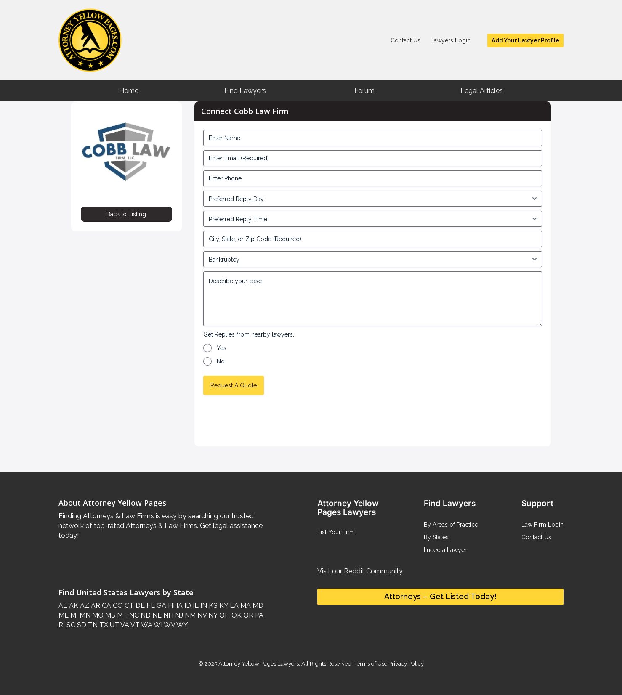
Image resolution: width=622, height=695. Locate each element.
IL (195, 606)
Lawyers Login (450, 40)
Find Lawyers (245, 91)
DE (139, 606)
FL (150, 606)
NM (189, 615)
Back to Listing (126, 214)
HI (170, 606)
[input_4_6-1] (372, 219)
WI (157, 625)
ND (145, 615)
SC (70, 625)
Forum (364, 91)
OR (247, 615)
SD (80, 625)
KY (223, 606)
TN (92, 625)
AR (94, 606)
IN (203, 606)
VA (124, 625)
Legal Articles (481, 91)
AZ (83, 606)
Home (128, 91)
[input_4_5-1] (372, 199)
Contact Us (405, 40)
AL (62, 606)
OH (224, 615)
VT (134, 625)
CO (117, 606)
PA (258, 615)
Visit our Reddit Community (360, 571)
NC (133, 615)
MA (245, 606)
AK (72, 606)
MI (73, 615)
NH (167, 615)
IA (179, 606)
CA (105, 606)
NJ (178, 615)
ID (187, 606)
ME (63, 615)
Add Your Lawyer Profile (525, 40)
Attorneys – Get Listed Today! (440, 596)
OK (236, 615)
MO (97, 615)
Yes (221, 348)
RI (61, 625)
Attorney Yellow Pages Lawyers (258, 663)
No (221, 361)
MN (84, 615)
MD (257, 606)
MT (121, 615)
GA (160, 606)
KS (212, 606)
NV (201, 615)
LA (233, 606)
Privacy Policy (405, 663)
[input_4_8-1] (372, 259)
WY (181, 625)
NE (156, 615)
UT (113, 625)
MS (109, 615)
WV (168, 625)
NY (212, 615)
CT (128, 606)
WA (146, 625)
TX (103, 625)
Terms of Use (370, 663)
